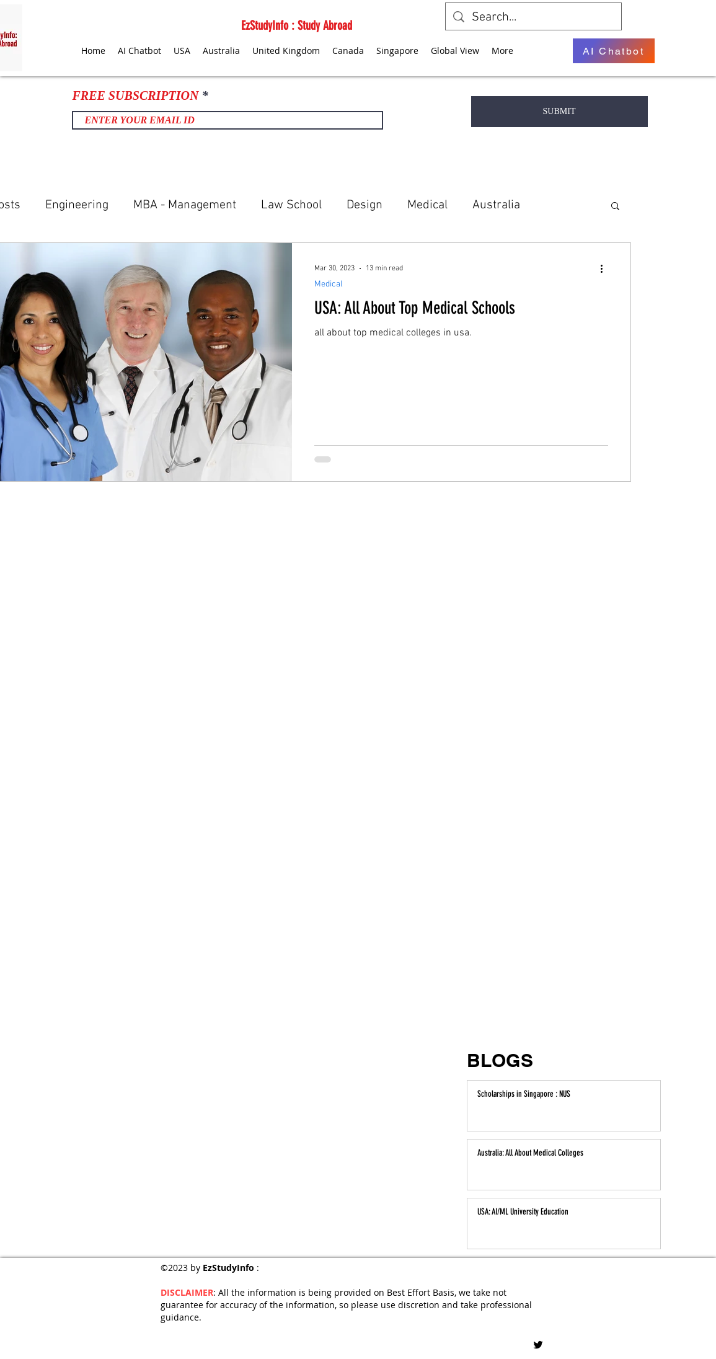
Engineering (76, 205)
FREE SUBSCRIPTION (136, 95)
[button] (615, 206)
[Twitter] (538, 1345)
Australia (496, 205)
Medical (427, 205)
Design (364, 205)
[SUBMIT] (559, 111)
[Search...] (533, 17)
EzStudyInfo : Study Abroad (296, 25)
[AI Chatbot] (614, 50)
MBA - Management (184, 205)
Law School (291, 205)
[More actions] (606, 268)
